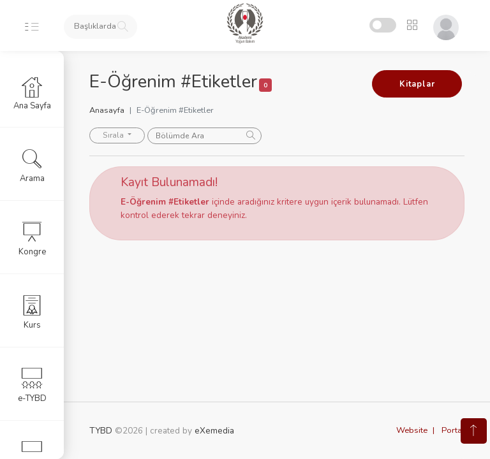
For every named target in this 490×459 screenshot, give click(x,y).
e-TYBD (32, 385)
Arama (32, 165)
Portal (453, 430)
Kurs (32, 312)
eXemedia (214, 431)
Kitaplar (416, 84)
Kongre (32, 238)
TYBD (100, 431)
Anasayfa (106, 110)
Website (411, 430)
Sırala (114, 135)
